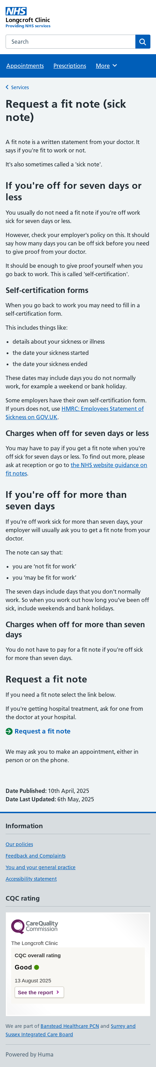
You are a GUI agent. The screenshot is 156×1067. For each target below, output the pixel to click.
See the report (35, 992)
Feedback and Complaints (35, 856)
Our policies (19, 844)
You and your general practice (41, 867)
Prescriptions (70, 65)
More (107, 65)
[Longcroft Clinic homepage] (42, 18)
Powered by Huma (30, 1054)
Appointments (25, 65)
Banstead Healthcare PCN (70, 1026)
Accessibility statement (31, 879)
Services (20, 87)
